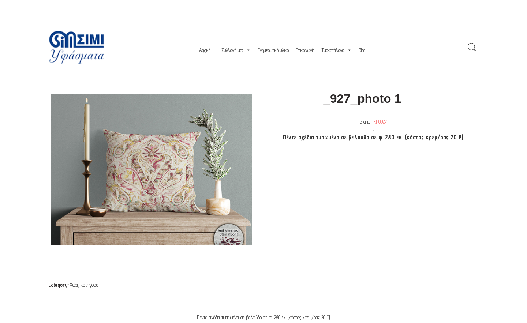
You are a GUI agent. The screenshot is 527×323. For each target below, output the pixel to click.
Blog (362, 50)
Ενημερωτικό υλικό (273, 50)
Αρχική (204, 50)
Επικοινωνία (305, 50)
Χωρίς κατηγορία (84, 285)
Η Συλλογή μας (234, 50)
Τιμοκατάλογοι (337, 50)
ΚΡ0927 (380, 122)
